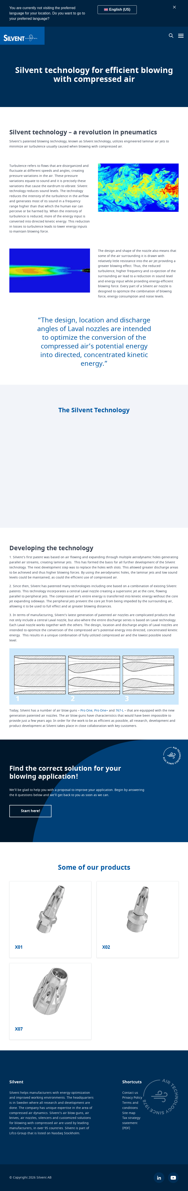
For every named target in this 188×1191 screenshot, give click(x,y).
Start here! (30, 811)
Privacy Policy (132, 1097)
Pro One (86, 710)
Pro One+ (101, 710)
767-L (120, 710)
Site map (128, 1113)
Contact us (130, 1092)
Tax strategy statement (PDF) (131, 1123)
